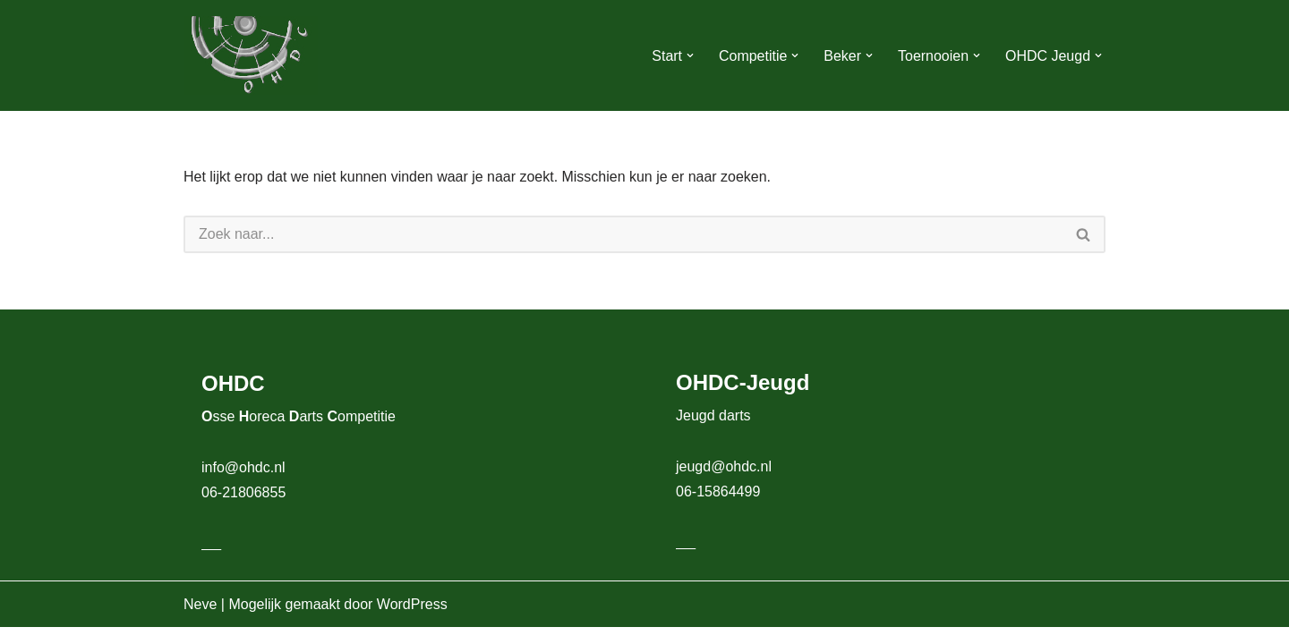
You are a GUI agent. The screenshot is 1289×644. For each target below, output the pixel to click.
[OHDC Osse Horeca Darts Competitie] (251, 55)
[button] (689, 55)
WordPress (412, 621)
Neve (200, 621)
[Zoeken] (623, 234)
